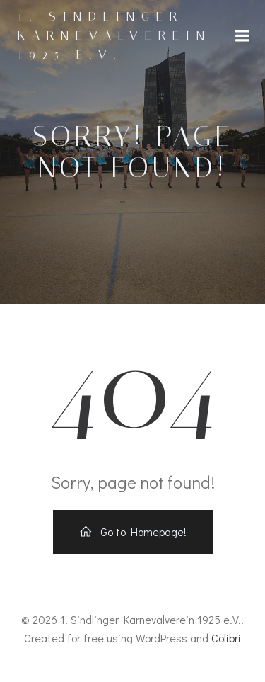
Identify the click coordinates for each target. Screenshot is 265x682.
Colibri (226, 637)
